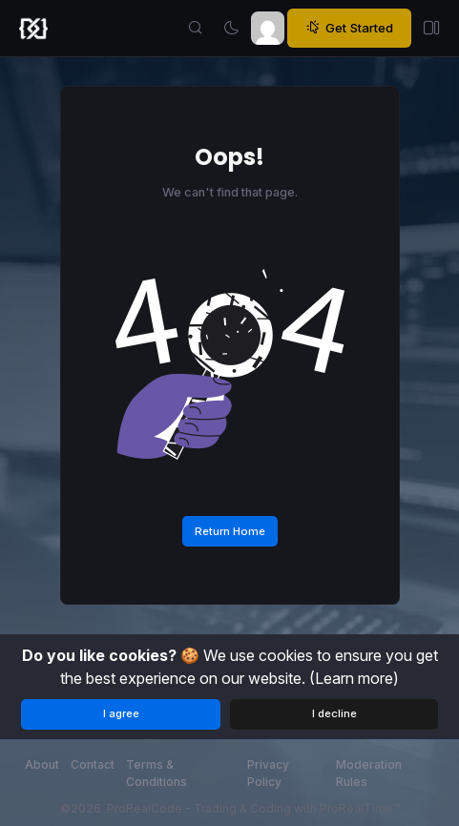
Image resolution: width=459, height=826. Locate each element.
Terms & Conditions (156, 773)
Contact (93, 764)
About (42, 764)
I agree (121, 713)
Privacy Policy (268, 773)
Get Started (349, 28)
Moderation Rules (369, 773)
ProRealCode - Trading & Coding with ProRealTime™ (253, 808)
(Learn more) (354, 678)
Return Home (230, 531)
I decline (334, 713)
